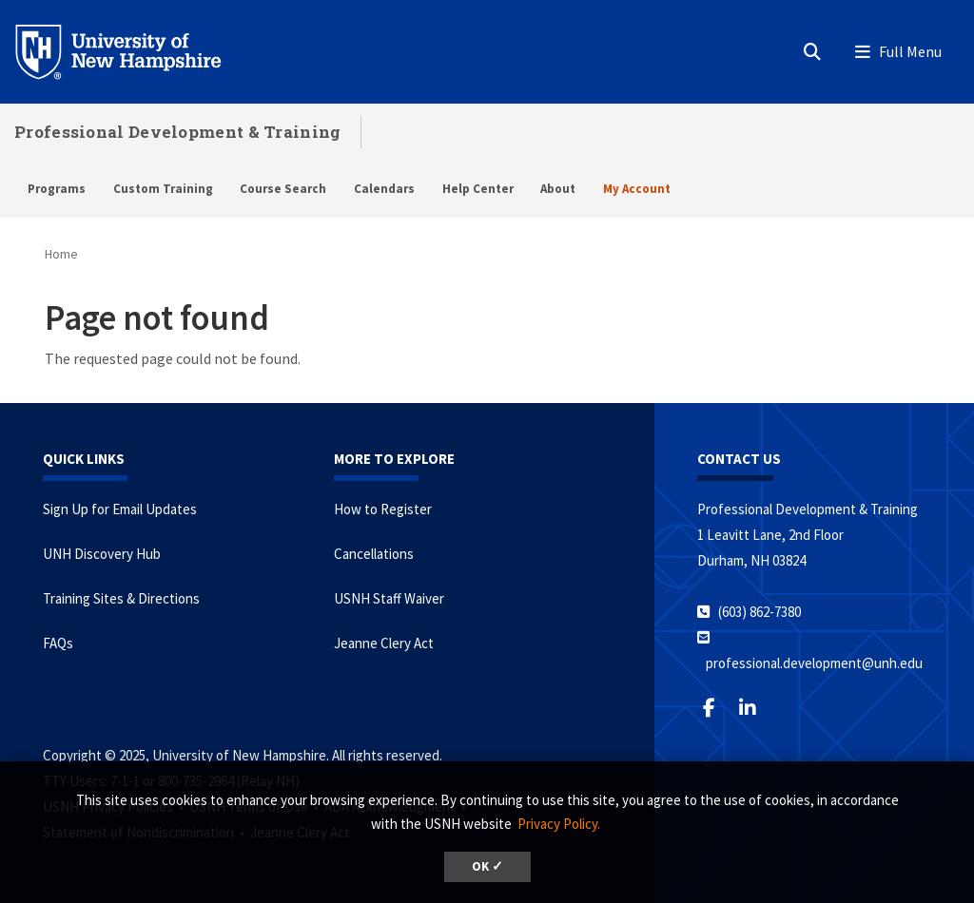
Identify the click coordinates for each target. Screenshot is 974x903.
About (557, 189)
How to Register (383, 509)
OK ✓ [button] (487, 866)
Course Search (283, 189)
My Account (637, 189)
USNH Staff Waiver (389, 598)
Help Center (478, 189)
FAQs (58, 643)
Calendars (384, 189)
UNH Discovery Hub (102, 554)
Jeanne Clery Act (384, 643)
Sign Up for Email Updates (120, 509)
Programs (57, 189)
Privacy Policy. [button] (558, 824)
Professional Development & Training (177, 132)
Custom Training (163, 189)
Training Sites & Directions (121, 598)
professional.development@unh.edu (814, 663)
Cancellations (374, 554)
